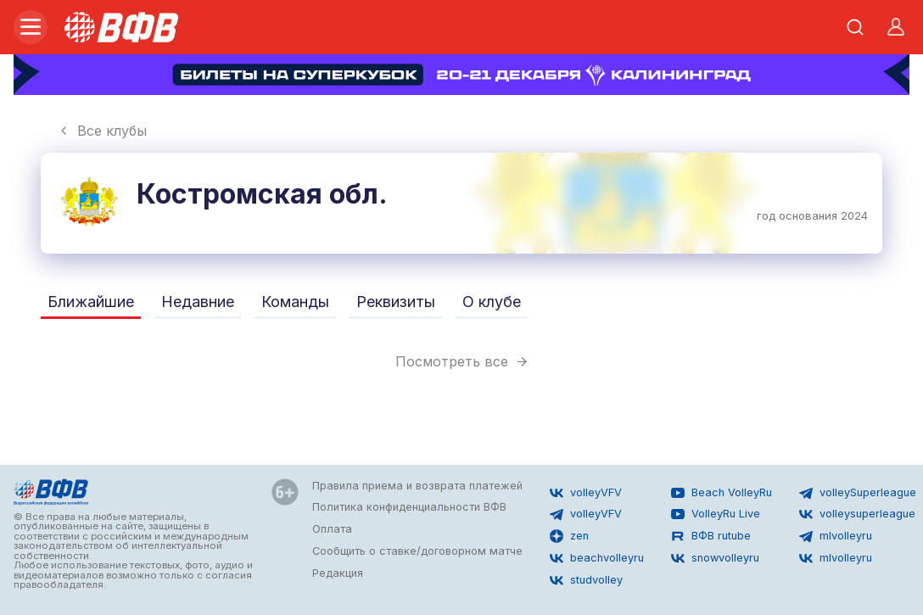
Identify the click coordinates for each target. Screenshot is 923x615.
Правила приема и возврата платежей (417, 485)
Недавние (197, 301)
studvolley (586, 580)
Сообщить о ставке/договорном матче (417, 551)
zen (569, 536)
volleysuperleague (857, 514)
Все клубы (102, 130)
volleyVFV (586, 493)
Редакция (337, 573)
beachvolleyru (597, 558)
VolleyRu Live (715, 514)
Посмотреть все (462, 361)
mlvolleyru (835, 536)
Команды (295, 301)
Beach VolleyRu (721, 493)
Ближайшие (91, 301)
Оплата (332, 529)
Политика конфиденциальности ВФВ (409, 506)
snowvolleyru (715, 558)
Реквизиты (395, 301)
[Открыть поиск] (855, 27)
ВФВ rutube (711, 536)
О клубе (491, 301)
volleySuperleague (857, 493)
